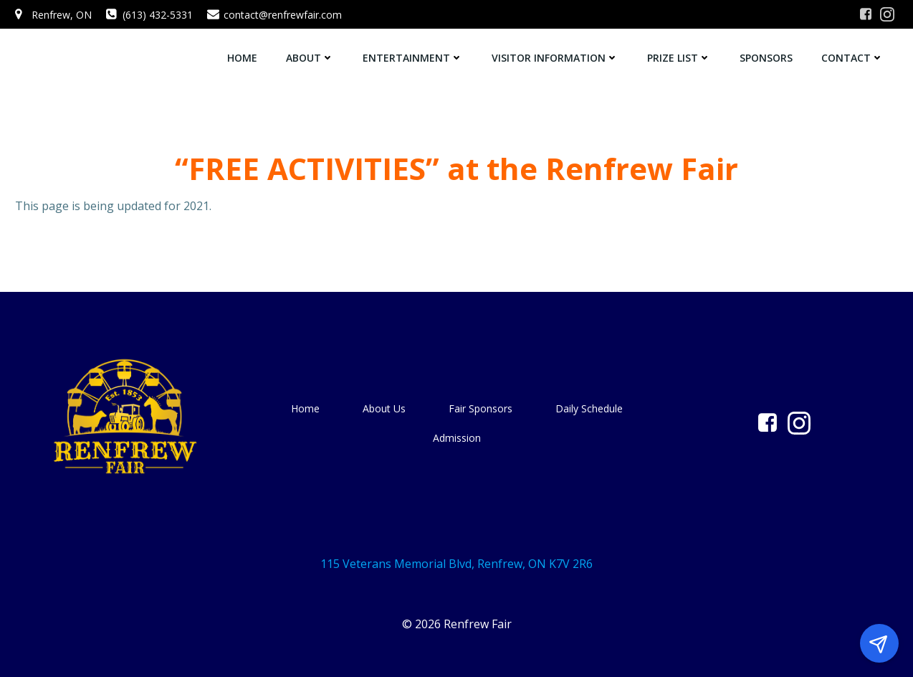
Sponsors (766, 58)
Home (242, 58)
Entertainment (413, 58)
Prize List (679, 58)
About (310, 58)
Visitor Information (555, 58)
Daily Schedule (589, 408)
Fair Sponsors (480, 408)
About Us (384, 408)
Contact (852, 58)
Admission (457, 438)
